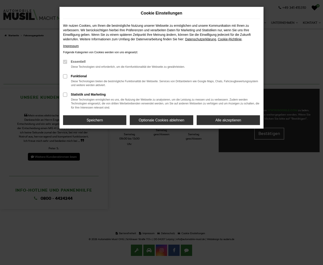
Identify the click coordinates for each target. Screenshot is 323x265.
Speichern (95, 120)
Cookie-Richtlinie (230, 39)
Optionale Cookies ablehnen (161, 120)
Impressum (71, 46)
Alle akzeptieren (228, 120)
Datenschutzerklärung (200, 39)
